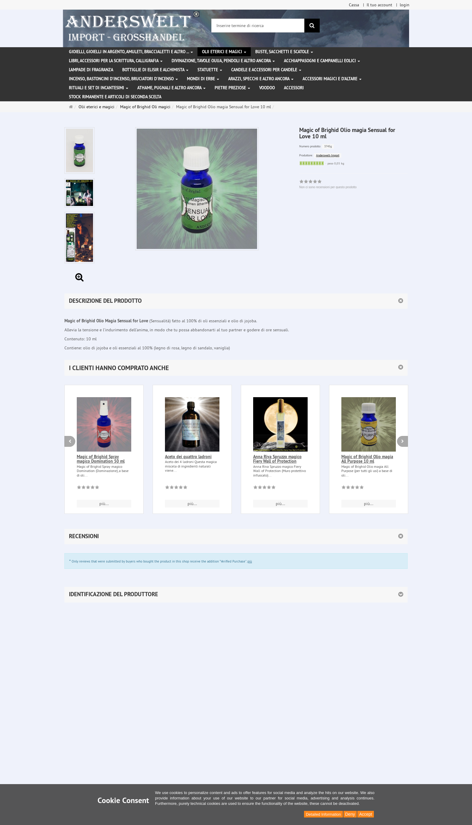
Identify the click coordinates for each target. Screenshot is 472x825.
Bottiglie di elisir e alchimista (155, 69)
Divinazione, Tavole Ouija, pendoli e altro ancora (223, 60)
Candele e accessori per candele (266, 69)
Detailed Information (323, 814)
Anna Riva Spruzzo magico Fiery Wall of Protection (277, 459)
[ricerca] (312, 25)
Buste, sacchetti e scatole (284, 51)
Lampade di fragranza (91, 69)
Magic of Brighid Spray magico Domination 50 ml (101, 459)
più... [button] (104, 503)
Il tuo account (379, 5)
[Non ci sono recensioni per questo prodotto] (88, 488)
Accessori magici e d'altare (332, 78)
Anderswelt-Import (327, 155)
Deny (350, 814)
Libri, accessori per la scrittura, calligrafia (116, 60)
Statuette (209, 69)
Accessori (294, 87)
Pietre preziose (232, 87)
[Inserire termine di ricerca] (258, 25)
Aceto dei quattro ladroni (188, 456)
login (404, 5)
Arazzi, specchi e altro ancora (260, 78)
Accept (365, 814)
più (249, 561)
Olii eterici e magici (224, 51)
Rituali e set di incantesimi (98, 87)
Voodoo (267, 87)
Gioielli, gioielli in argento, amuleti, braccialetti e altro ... (131, 51)
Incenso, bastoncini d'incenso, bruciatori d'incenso (123, 78)
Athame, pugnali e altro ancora (171, 87)
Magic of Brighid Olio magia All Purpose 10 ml (367, 459)
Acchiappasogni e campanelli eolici (322, 60)
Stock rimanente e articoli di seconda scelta (115, 97)
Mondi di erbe (203, 78)
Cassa (354, 5)
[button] (236, 368)
